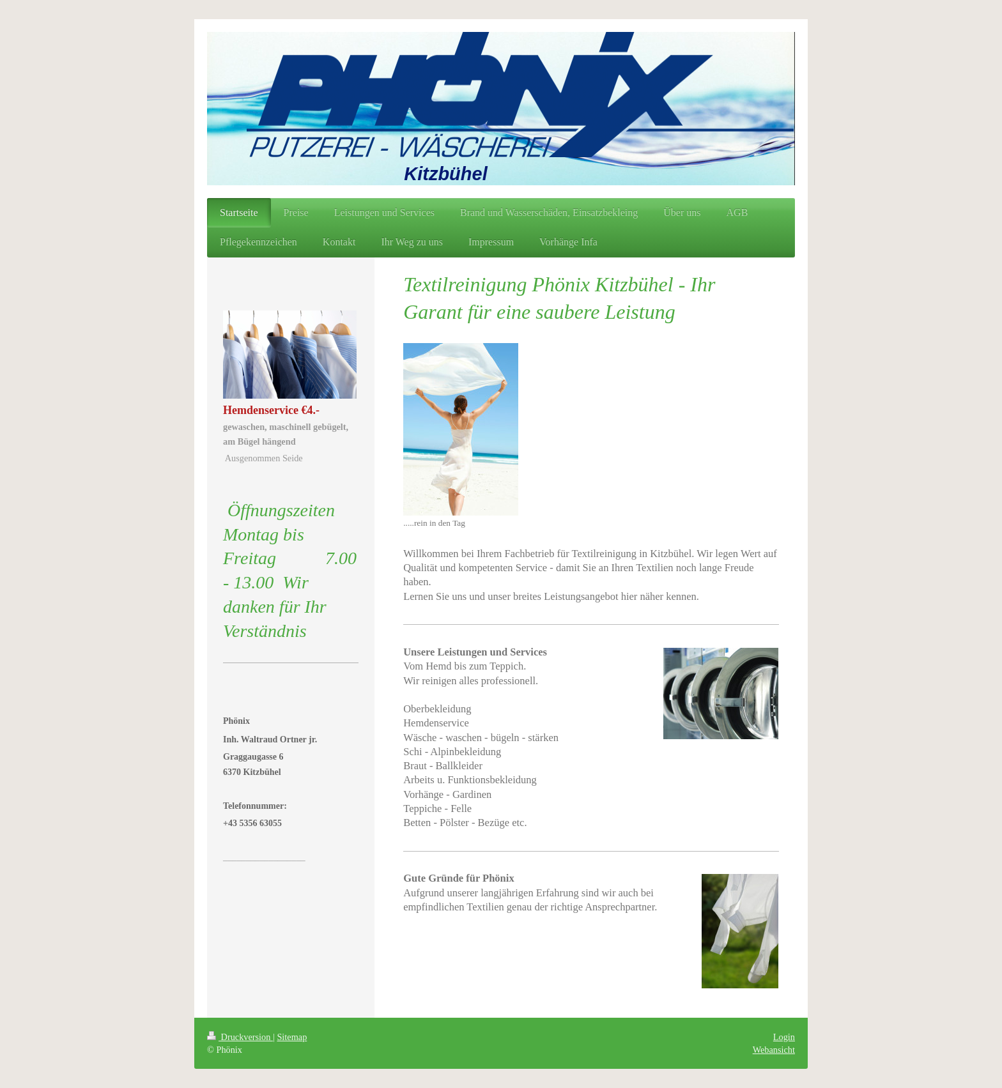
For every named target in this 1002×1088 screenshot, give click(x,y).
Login (784, 1037)
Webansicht (774, 1050)
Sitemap (292, 1037)
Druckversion (240, 1037)
